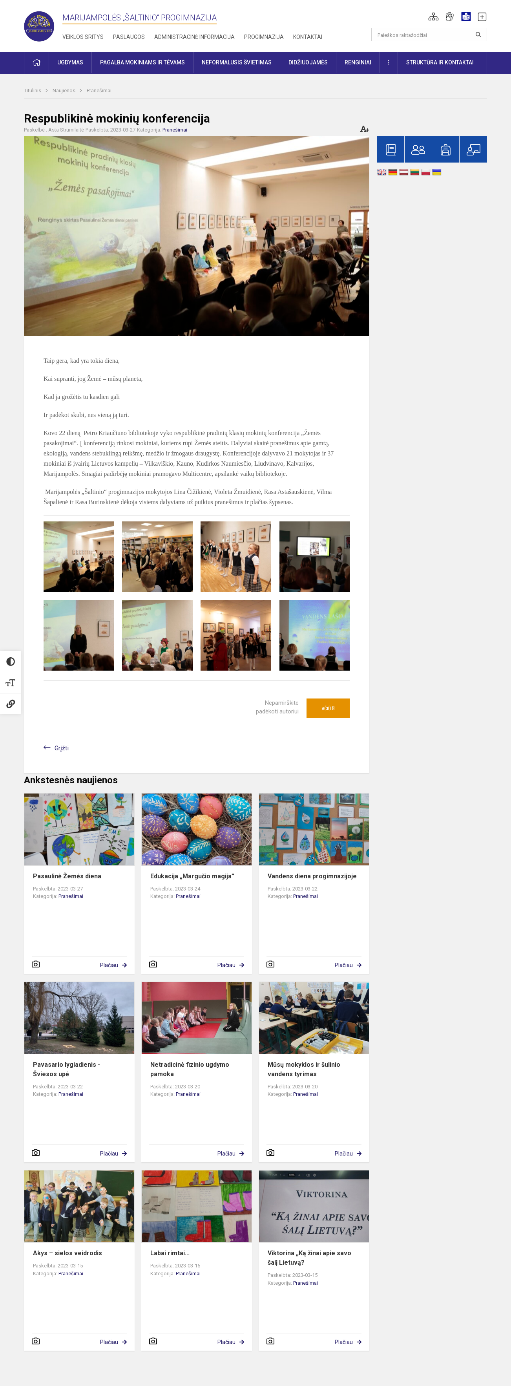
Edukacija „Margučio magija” (192, 876)
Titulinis (33, 90)
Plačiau (109, 965)
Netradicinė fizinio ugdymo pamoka (189, 1069)
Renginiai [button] (358, 62)
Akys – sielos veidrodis (67, 1253)
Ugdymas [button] (70, 62)
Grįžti (62, 748)
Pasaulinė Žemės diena (67, 876)
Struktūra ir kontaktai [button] (440, 62)
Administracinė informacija (194, 37)
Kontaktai (307, 37)
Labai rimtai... (170, 1253)
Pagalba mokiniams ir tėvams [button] (142, 62)
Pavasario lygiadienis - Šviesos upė (66, 1069)
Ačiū (328, 708)
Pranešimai (99, 90)
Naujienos (65, 90)
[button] (433, 16)
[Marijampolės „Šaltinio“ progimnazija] (43, 24)
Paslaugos (129, 37)
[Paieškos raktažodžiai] (429, 34)
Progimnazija (264, 37)
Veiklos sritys (83, 37)
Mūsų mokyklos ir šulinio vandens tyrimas (304, 1069)
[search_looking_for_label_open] (478, 34)
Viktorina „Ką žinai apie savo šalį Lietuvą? (309, 1257)
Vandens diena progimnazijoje (312, 876)
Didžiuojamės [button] (308, 62)
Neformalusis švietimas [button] (237, 62)
